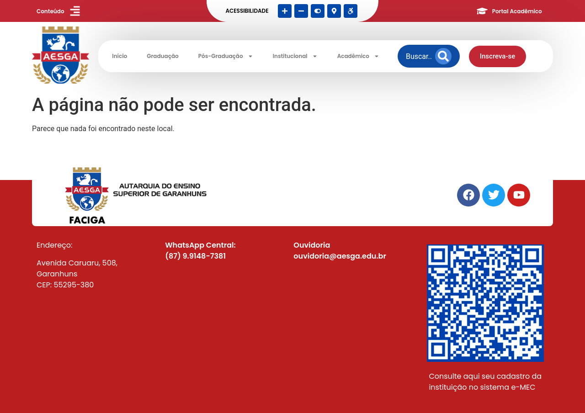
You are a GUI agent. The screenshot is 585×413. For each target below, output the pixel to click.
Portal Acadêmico (517, 11)
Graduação (162, 56)
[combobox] (418, 56)
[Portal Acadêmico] (482, 10)
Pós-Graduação (225, 56)
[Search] (443, 56)
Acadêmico (358, 56)
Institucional (295, 56)
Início (119, 56)
